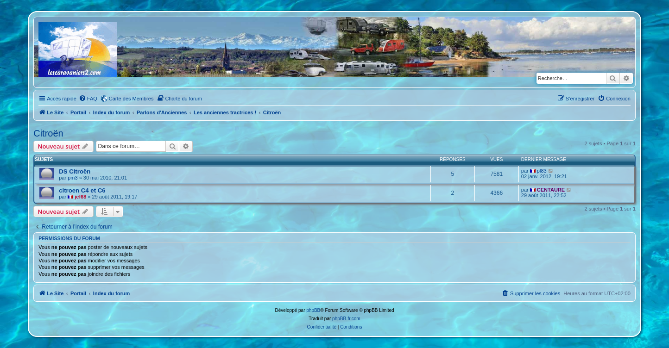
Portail (78, 112)
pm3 (72, 177)
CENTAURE (551, 190)
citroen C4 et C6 (82, 190)
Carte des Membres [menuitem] (131, 98)
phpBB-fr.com (346, 318)
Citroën (48, 133)
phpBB (313, 310)
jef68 (80, 196)
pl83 (542, 171)
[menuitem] (88, 98)
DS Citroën (74, 171)
